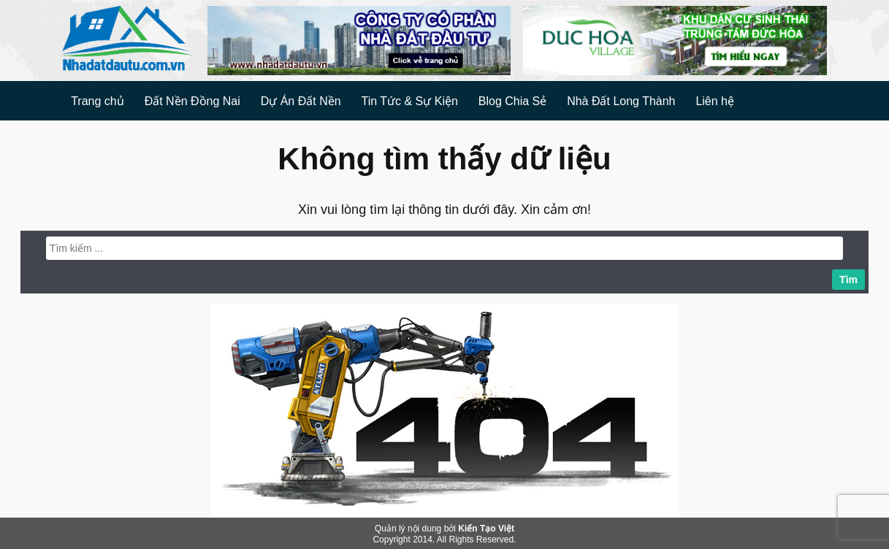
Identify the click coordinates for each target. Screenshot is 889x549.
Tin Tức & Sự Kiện (409, 101)
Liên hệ (714, 101)
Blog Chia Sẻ (512, 101)
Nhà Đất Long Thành (621, 101)
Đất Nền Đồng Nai (192, 101)
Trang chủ (97, 101)
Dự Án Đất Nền (301, 101)
